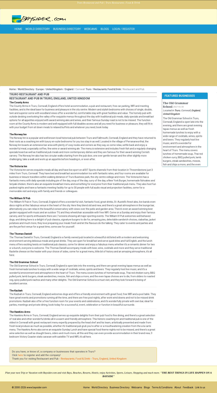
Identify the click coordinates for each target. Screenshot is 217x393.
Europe (40, 89)
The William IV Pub (19, 198)
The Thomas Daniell (20, 233)
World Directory (37, 29)
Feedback (188, 387)
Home (12, 89)
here (20, 355)
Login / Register (123, 29)
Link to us (200, 387)
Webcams (90, 29)
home (18, 29)
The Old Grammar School (23, 262)
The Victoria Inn (18, 166)
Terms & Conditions (162, 387)
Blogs (105, 29)
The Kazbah (16, 290)
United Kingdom (54, 89)
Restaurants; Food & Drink (107, 89)
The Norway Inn (18, 134)
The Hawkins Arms (19, 312)
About (177, 387)
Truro (88, 89)
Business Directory (67, 29)
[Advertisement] (108, 60)
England (69, 89)
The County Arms (19, 102)
